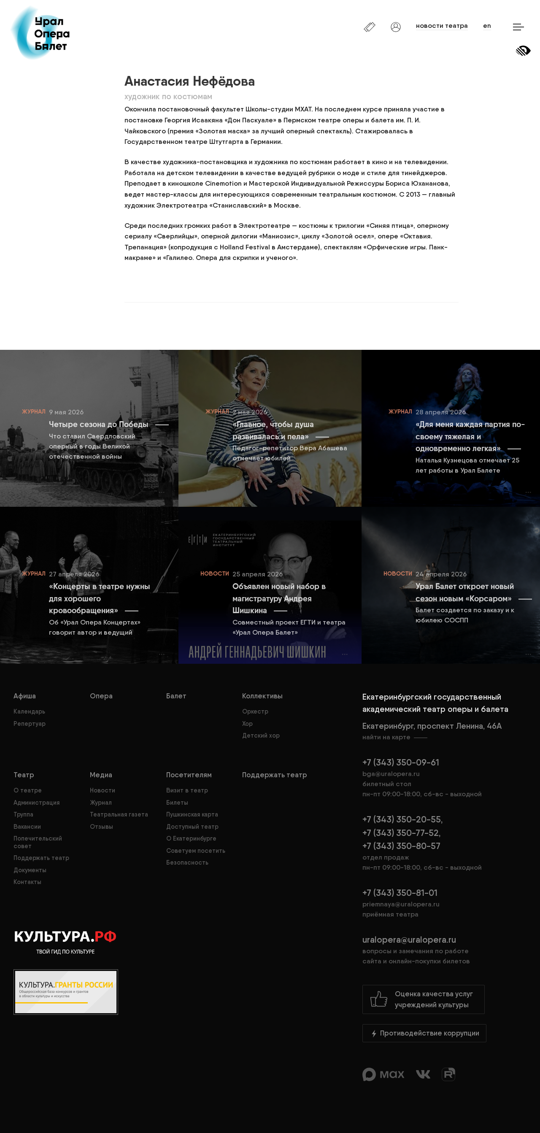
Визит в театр (187, 790)
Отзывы (101, 826)
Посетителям (189, 775)
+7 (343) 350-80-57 (401, 846)
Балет (176, 696)
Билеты (177, 802)
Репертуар (30, 723)
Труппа (23, 814)
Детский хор (261, 735)
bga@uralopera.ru (391, 774)
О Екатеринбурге (191, 838)
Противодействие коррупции (424, 1033)
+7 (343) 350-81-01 (399, 892)
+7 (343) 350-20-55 (401, 819)
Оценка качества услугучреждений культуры (421, 999)
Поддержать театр (41, 858)
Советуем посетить (195, 850)
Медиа (101, 775)
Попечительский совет (38, 842)
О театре (28, 790)
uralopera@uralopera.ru (444, 950)
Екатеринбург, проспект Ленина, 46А (444, 731)
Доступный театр (192, 826)
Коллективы (262, 696)
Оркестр (255, 711)
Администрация (36, 802)
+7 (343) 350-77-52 (400, 832)
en (487, 26)
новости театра (442, 26)
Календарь (29, 711)
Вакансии (27, 826)
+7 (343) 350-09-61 (400, 762)
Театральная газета (119, 814)
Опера (101, 696)
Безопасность (187, 862)
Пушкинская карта (192, 814)
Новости (102, 790)
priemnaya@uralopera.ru (401, 904)
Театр (24, 775)
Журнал (101, 802)
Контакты (27, 882)
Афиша (25, 696)
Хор (247, 723)
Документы (30, 870)
